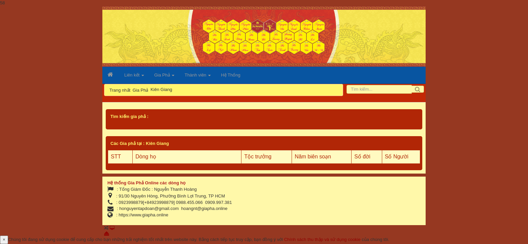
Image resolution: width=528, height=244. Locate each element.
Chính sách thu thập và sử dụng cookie (322, 239)
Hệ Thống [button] (230, 75)
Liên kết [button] (134, 77)
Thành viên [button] (198, 77)
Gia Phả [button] (164, 77)
